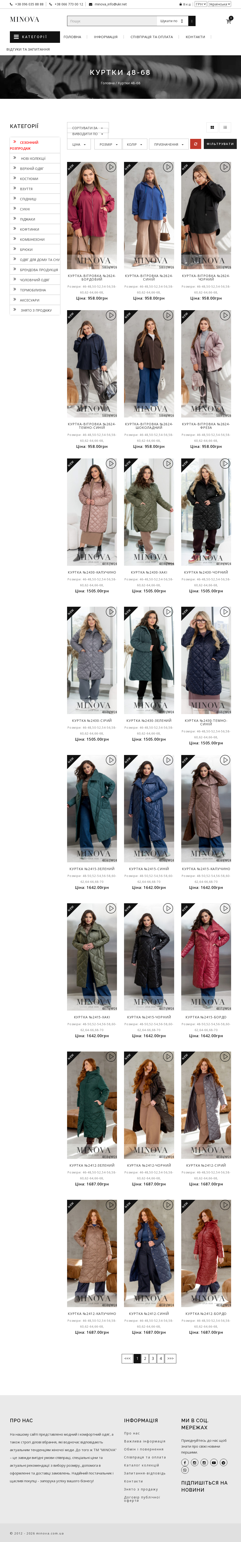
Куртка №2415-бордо (206, 1017)
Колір (134, 144)
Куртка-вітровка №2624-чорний (206, 277)
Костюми (24, 178)
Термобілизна (28, 289)
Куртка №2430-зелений (149, 720)
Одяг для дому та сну (35, 259)
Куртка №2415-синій (149, 869)
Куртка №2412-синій (149, 1313)
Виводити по (87, 134)
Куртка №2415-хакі (92, 1017)
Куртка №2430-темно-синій (206, 722)
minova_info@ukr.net (110, 4)
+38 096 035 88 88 (29, 4)
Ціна (79, 144)
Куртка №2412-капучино (92, 1313)
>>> (170, 1358)
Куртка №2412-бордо (206, 1313)
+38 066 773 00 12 (68, 4)
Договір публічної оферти (142, 1499)
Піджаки (22, 218)
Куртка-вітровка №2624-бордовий (92, 277)
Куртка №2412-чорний (149, 1165)
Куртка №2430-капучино (92, 572)
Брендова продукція (34, 269)
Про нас (132, 1433)
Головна (72, 37)
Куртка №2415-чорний (149, 1017)
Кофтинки (24, 229)
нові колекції (27, 158)
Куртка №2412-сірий (206, 1165)
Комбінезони (27, 239)
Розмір (109, 144)
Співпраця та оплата (152, 37)
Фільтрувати (220, 144)
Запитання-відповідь (145, 1473)
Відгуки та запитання (28, 49)
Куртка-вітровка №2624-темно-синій (92, 426)
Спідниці (23, 198)
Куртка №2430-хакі (149, 572)
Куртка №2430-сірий (92, 720)
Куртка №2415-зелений (92, 869)
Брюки (21, 249)
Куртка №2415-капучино (206, 869)
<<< (127, 1358)
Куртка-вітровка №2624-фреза (206, 426)
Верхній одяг (27, 168)
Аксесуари (24, 299)
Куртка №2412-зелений (92, 1165)
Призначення (169, 144)
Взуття (21, 188)
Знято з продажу (31, 310)
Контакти (195, 37)
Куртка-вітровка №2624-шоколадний (149, 426)
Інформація (106, 37)
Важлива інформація (145, 1441)
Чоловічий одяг (30, 279)
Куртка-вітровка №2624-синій (149, 277)
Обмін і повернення (144, 1449)
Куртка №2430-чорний (206, 572)
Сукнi (20, 208)
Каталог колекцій (141, 1465)
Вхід (185, 4)
